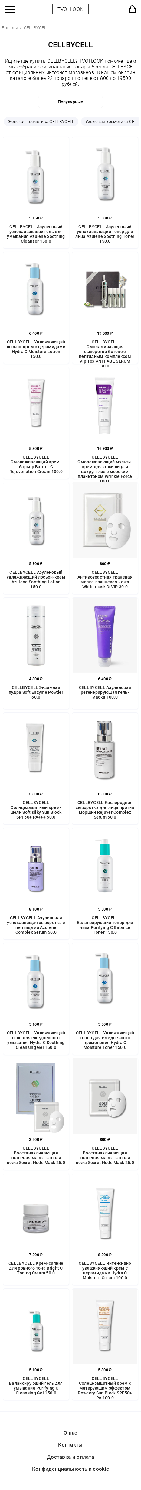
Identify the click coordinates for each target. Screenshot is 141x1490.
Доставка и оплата (70, 1457)
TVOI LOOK (70, 9)
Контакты (70, 1445)
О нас (70, 1433)
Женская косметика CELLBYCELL (41, 121)
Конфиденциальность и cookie (70, 1469)
